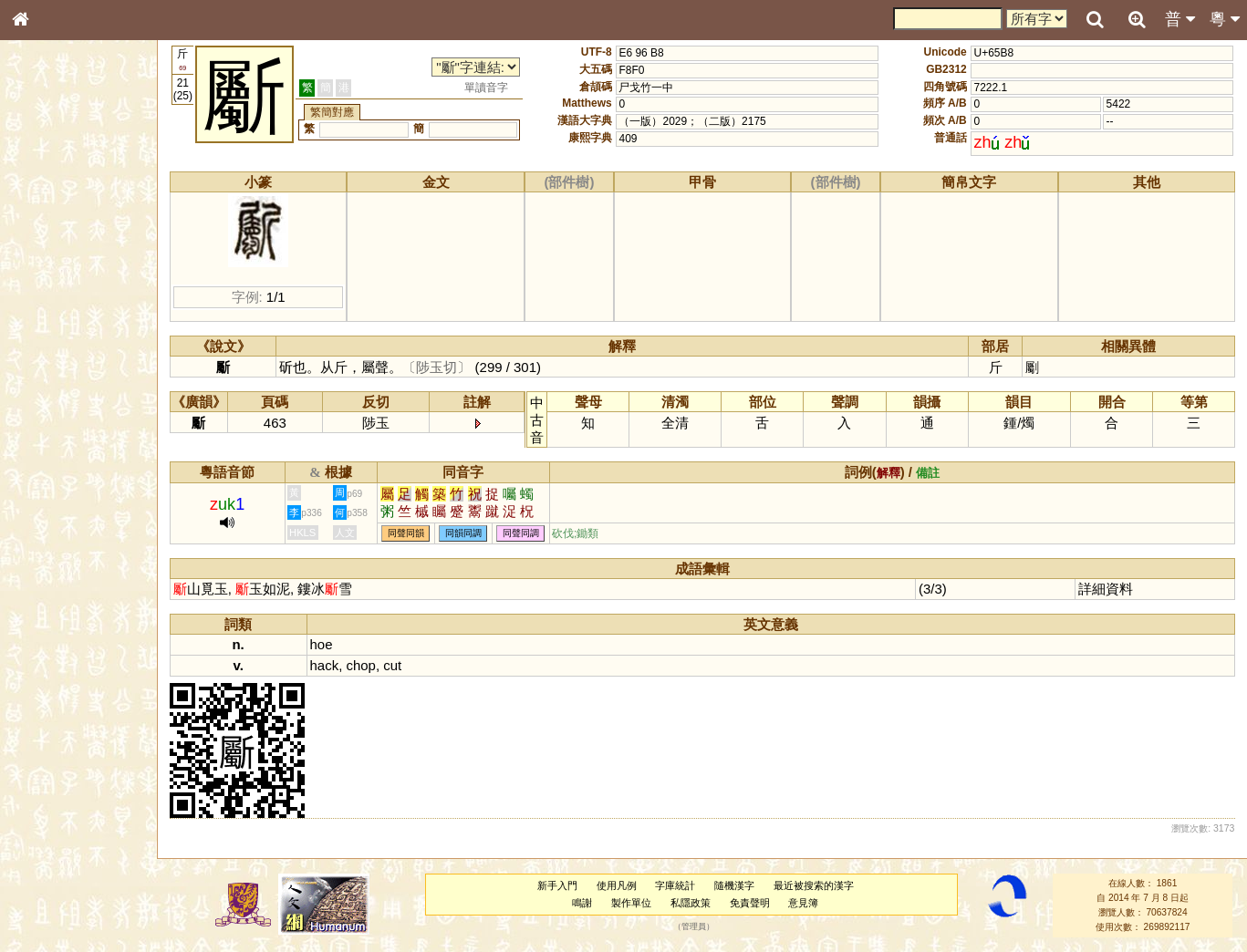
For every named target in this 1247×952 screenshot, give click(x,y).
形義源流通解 (55, 310)
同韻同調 (463, 534)
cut (392, 665)
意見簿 (803, 902)
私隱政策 (690, 902)
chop (360, 665)
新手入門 (557, 885)
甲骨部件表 (50, 276)
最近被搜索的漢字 (814, 885)
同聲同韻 (406, 534)
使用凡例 (617, 885)
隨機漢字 (734, 885)
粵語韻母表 (50, 391)
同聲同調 (521, 534)
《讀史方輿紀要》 (66, 577)
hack (324, 665)
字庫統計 (675, 885)
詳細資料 (1105, 588)
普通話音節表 (55, 496)
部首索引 (45, 243)
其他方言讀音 (55, 512)
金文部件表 (50, 293)
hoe (321, 644)
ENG (80, 201)
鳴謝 (582, 902)
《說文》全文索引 (66, 560)
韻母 (62, 479)
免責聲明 (750, 902)
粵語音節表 (50, 357)
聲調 (87, 479)
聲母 (36, 479)
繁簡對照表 (50, 610)
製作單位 (631, 902)
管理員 (693, 927)
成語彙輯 (45, 593)
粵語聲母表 (50, 373)
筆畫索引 (45, 260)
